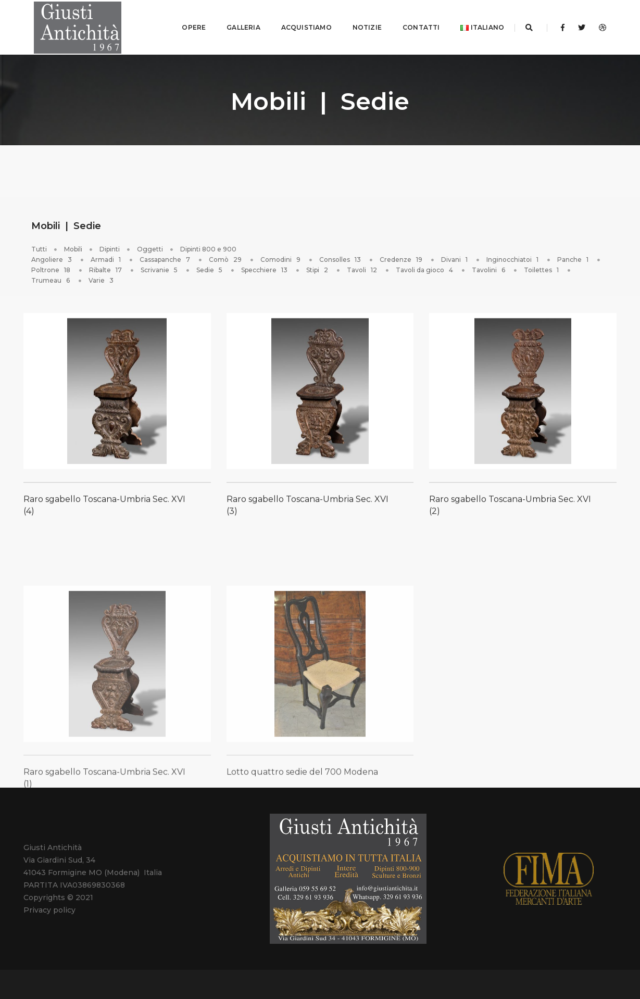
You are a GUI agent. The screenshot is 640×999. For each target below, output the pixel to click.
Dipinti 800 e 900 (208, 246)
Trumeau (51, 278)
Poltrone (51, 267)
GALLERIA (235, 26)
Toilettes (542, 267)
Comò (226, 257)
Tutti (39, 246)
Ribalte (106, 267)
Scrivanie (160, 267)
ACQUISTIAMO (298, 26)
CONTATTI (412, 26)
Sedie (210, 267)
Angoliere (52, 257)
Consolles (340, 257)
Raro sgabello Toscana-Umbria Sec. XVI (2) (510, 512)
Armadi (106, 257)
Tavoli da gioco (425, 267)
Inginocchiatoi (513, 257)
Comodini (281, 257)
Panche (573, 257)
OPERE (185, 26)
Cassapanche (166, 257)
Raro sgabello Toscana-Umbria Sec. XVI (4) (104, 512)
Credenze (402, 257)
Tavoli (363, 267)
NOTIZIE (358, 26)
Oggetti (150, 246)
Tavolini (489, 267)
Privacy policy (49, 907)
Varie (102, 278)
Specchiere (265, 267)
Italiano (474, 26)
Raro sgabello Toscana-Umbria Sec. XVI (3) (307, 512)
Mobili (73, 246)
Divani (455, 257)
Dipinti (109, 246)
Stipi (318, 267)
